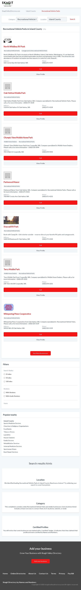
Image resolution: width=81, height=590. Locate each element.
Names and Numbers (27, 582)
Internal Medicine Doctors (13, 446)
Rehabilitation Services (11, 443)
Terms (53, 573)
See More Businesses (40, 353)
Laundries (7, 435)
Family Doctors (9, 440)
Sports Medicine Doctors (12, 423)
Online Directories (18, 573)
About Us (32, 573)
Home (5, 573)
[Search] (72, 19)
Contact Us (43, 573)
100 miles (9, 381)
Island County (31, 11)
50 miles (8, 378)
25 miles (8, 374)
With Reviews (10, 392)
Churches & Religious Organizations (16, 426)
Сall (40, 69)
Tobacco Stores (9, 432)
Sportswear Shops (10, 449)
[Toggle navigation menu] (78, 4)
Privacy (62, 573)
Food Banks (8, 429)
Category (12, 19)
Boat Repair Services (11, 452)
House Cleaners (9, 438)
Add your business (40, 561)
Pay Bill (71, 573)
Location (44, 19)
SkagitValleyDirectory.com (11, 11)
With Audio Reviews (13, 396)
